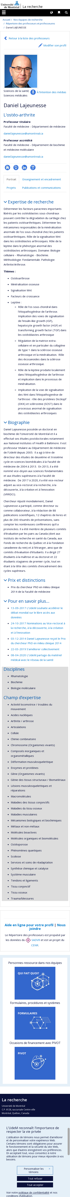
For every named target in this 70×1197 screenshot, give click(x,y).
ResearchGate (7, 167)
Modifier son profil (54, 45)
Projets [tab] (11, 187)
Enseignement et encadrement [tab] (41, 179)
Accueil (6, 19)
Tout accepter (35, 1185)
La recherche (33, 6)
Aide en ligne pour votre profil (29, 925)
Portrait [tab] (11, 179)
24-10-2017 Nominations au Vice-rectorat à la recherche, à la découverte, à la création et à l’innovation (38, 627)
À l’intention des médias (51, 92)
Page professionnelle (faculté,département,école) (16, 167)
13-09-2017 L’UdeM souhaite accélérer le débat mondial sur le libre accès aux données (37, 612)
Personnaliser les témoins (37, 1170)
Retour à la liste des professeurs (29, 38)
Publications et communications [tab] (41, 187)
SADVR (32, 940)
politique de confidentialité (34, 1192)
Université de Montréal (10, 4)
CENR (34, 945)
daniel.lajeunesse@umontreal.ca (23, 133)
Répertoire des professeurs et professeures (30, 23)
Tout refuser (35, 1178)
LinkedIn (24, 167)
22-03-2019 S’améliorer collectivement (35, 649)
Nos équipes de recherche (28, 19)
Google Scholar (33, 167)
